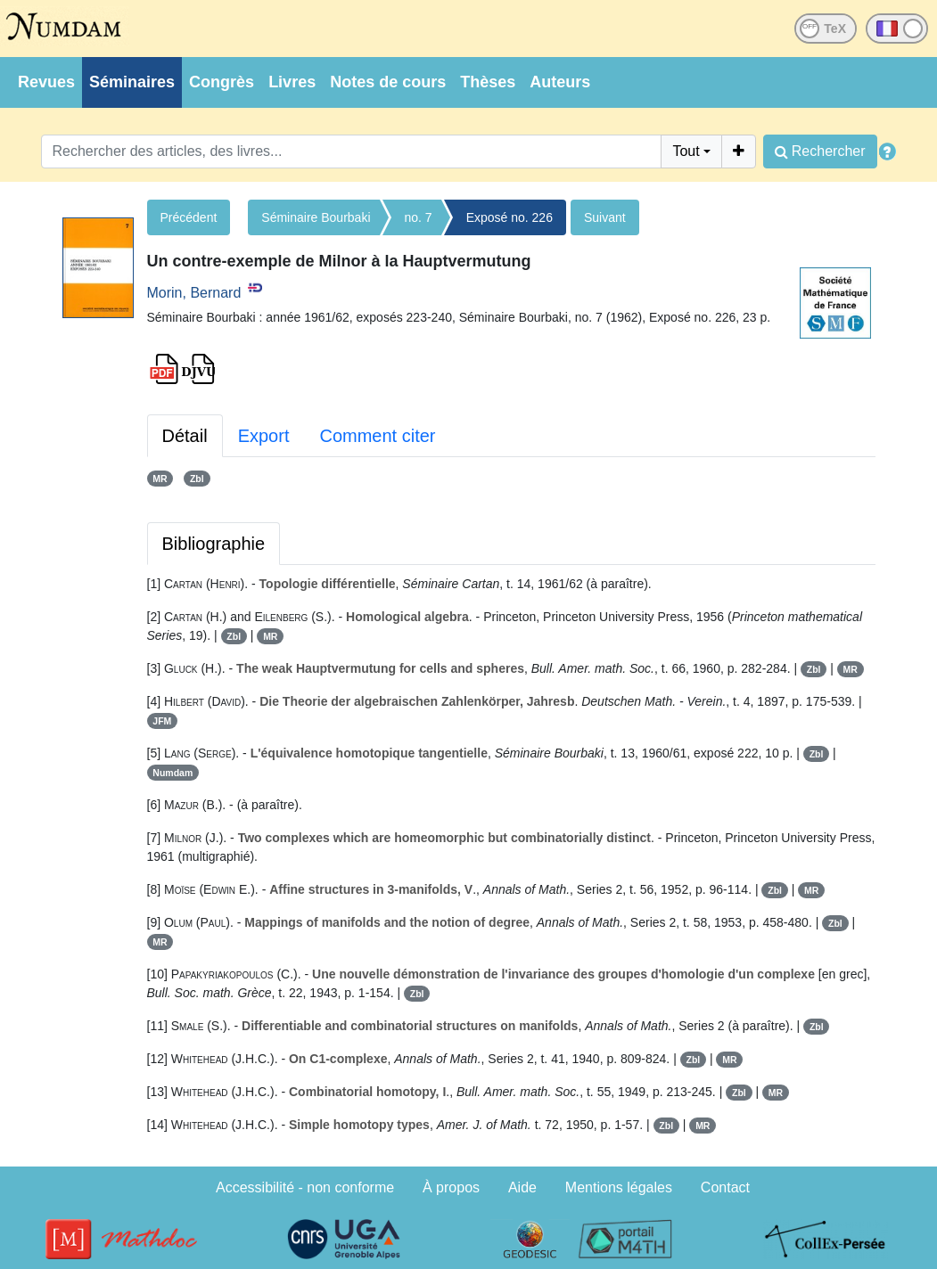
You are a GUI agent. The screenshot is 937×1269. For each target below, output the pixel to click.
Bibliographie (214, 543)
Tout (685, 151)
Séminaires (132, 82)
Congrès (221, 82)
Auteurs (560, 82)
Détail (185, 436)
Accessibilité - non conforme (305, 1187)
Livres (292, 82)
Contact (725, 1187)
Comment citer (377, 436)
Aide (522, 1187)
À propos (451, 1187)
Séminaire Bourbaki (315, 217)
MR (159, 478)
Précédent (189, 217)
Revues (46, 82)
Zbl (197, 478)
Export (264, 436)
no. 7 (418, 217)
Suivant (605, 217)
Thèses (487, 82)
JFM (161, 721)
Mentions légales (618, 1187)
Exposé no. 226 (509, 217)
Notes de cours (388, 82)
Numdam (172, 772)
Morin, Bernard (194, 292)
